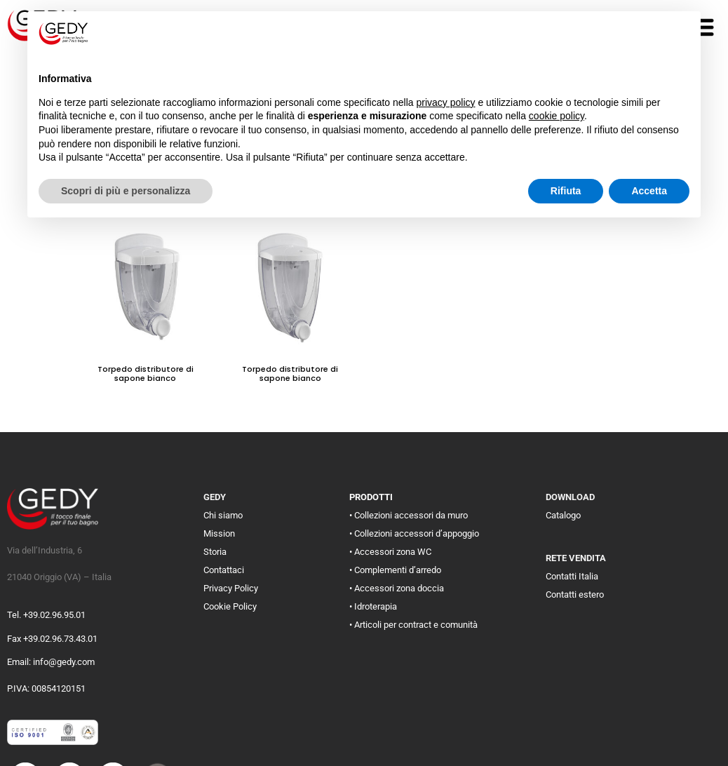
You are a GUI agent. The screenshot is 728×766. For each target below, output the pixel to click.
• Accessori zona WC (390, 551)
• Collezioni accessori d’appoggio (414, 533)
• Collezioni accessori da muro (408, 515)
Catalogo (563, 515)
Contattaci (223, 570)
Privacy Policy (230, 588)
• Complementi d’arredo (395, 570)
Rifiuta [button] (566, 190)
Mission (219, 533)
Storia (215, 551)
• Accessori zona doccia (396, 588)
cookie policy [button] (556, 115)
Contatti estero (575, 594)
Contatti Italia (572, 576)
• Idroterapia (373, 606)
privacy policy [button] (446, 102)
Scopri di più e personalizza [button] (125, 190)
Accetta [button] (649, 190)
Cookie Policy (230, 606)
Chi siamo (223, 515)
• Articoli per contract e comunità (413, 624)
